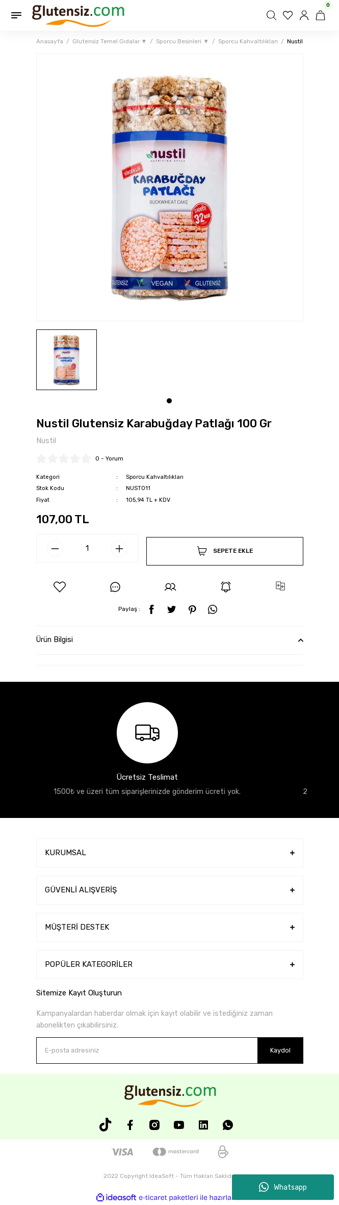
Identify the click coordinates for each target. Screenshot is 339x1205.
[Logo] (77, 15)
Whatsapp (283, 1187)
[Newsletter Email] (169, 1050)
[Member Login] (305, 15)
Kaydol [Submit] (280, 1050)
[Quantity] (87, 548)
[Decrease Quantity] (55, 549)
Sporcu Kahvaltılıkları (155, 477)
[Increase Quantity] (119, 549)
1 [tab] (169, 400)
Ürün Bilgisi (54, 639)
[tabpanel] (66, 359)
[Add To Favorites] (60, 587)
